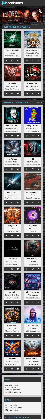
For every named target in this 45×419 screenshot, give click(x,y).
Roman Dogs (32, 83)
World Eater (12, 192)
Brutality (12, 83)
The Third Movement (13, 198)
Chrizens (8, 262)
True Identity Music (12, 264)
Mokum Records (12, 298)
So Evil (12, 292)
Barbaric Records (12, 165)
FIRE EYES (12, 259)
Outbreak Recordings (34, 264)
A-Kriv (28, 86)
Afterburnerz (33, 295)
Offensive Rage (33, 231)
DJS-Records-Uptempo (35, 331)
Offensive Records (12, 331)
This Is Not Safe (12, 50)
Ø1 (33, 159)
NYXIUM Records (12, 231)
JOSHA (12, 228)
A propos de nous (11, 385)
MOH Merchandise (12, 410)
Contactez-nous (11, 387)
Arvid (33, 195)
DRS (8, 86)
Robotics (12, 328)
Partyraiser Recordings (35, 56)
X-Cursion (33, 228)
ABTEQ (29, 162)
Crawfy (33, 262)
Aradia (12, 53)
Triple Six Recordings (13, 89)
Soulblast (8, 162)
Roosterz (18, 162)
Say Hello (33, 226)
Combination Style (33, 192)
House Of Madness (33, 198)
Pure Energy (12, 325)
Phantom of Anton (33, 128)
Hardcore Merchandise (13, 408)
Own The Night (33, 259)
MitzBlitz (37, 162)
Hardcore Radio (11, 405)
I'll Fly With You (32, 292)
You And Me (33, 325)
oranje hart (12, 226)
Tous (39, 102)
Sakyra (15, 86)
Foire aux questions (12, 390)
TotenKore (9, 128)
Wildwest (29, 53)
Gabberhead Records (13, 131)
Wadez (37, 53)
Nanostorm (12, 195)
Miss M (33, 328)
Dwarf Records (33, 131)
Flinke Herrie (19, 262)
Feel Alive (12, 359)
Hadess (36, 362)
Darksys (8, 295)
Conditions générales (13, 392)
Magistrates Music (33, 165)
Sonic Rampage (12, 362)
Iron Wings (12, 159)
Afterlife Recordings (13, 56)
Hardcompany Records (14, 364)
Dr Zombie (18, 295)
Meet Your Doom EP (13, 126)
